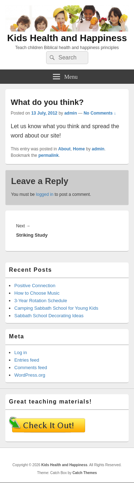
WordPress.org (29, 375)
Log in (20, 352)
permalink (48, 155)
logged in (45, 194)
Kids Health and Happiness (67, 38)
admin (70, 113)
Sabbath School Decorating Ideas (49, 315)
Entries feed (26, 360)
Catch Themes (85, 473)
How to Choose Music (36, 293)
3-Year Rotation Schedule (40, 300)
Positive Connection (34, 285)
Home (79, 148)
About (64, 148)
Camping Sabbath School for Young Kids (56, 308)
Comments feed (30, 367)
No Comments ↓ (100, 113)
